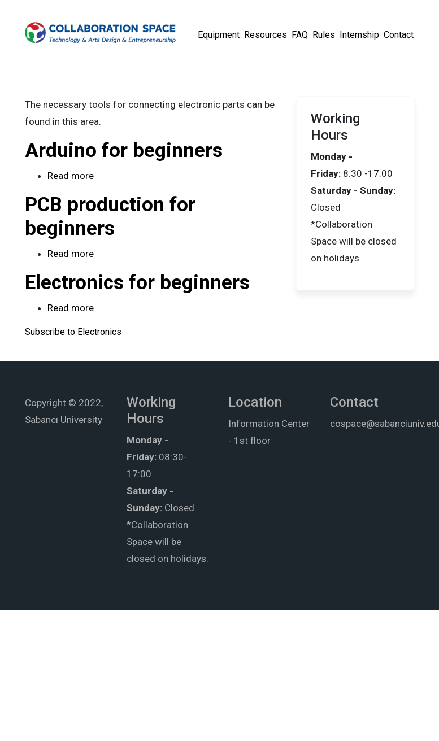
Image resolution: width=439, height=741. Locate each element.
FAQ (300, 34)
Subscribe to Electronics (73, 331)
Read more (70, 175)
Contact (399, 34)
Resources (265, 34)
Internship (359, 34)
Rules (323, 34)
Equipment (219, 34)
